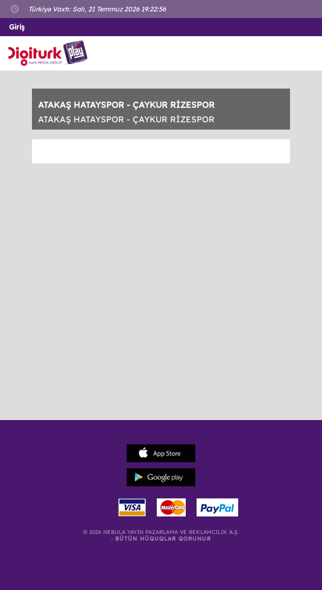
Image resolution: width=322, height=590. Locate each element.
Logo (50, 53)
